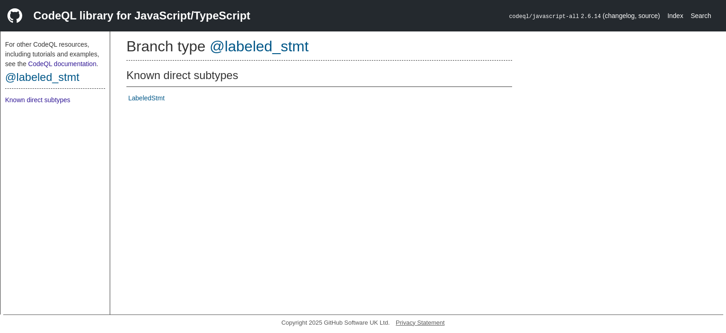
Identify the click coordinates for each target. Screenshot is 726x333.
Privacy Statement (420, 322)
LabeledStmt (146, 98)
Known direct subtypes (37, 100)
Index (675, 15)
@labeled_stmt (42, 77)
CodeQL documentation (62, 64)
